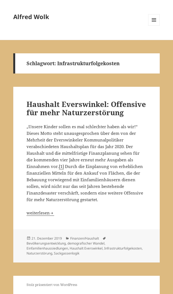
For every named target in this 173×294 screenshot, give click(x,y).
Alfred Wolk (31, 16)
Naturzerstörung (39, 253)
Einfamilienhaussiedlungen (47, 248)
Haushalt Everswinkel (86, 248)
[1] (61, 166)
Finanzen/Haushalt (84, 238)
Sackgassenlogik (66, 253)
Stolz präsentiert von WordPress (52, 284)
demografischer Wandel (85, 243)
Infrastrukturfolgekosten (123, 248)
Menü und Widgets (154, 25)
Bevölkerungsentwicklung (46, 243)
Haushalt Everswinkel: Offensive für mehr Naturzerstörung (86, 108)
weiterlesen (40, 213)
